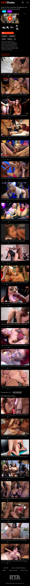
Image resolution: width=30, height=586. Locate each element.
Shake (8, 2)
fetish (3, 39)
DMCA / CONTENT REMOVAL (19, 568)
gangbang (12, 36)
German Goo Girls (7, 33)
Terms (4, 570)
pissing (10, 39)
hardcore (4, 36)
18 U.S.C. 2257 (24, 570)
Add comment (17, 392)
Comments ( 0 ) (6, 392)
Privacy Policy (13, 570)
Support (6, 568)
